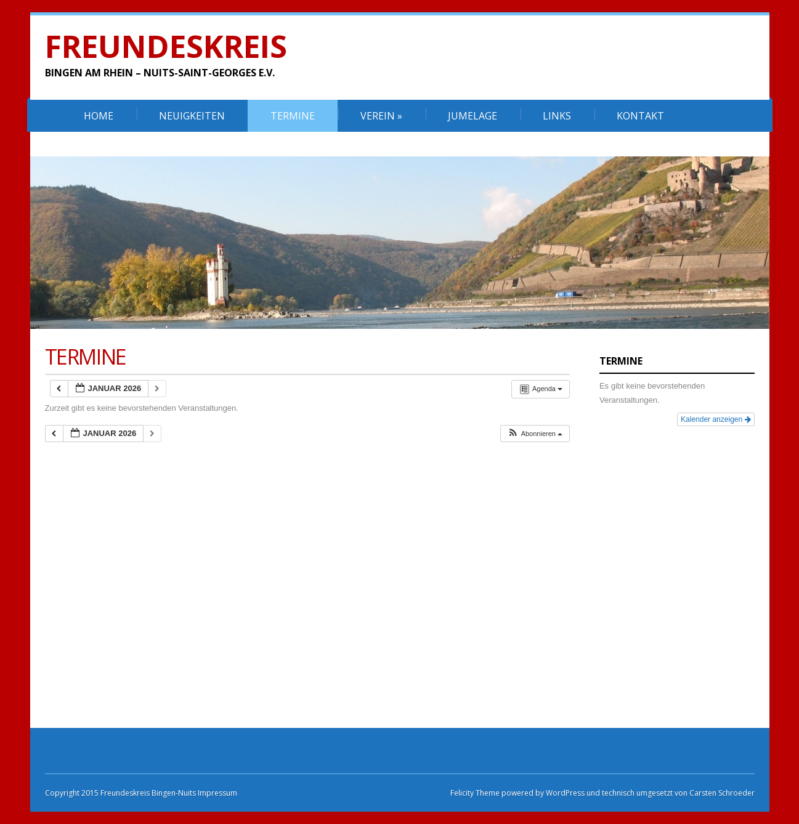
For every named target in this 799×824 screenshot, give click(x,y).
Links (557, 116)
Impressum (216, 793)
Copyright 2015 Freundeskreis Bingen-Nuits (120, 793)
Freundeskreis (166, 46)
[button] (535, 434)
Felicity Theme (475, 793)
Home (98, 116)
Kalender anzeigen (715, 419)
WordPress (564, 793)
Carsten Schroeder (722, 793)
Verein (381, 116)
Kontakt (640, 116)
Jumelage (472, 116)
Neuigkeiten (192, 116)
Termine (292, 116)
